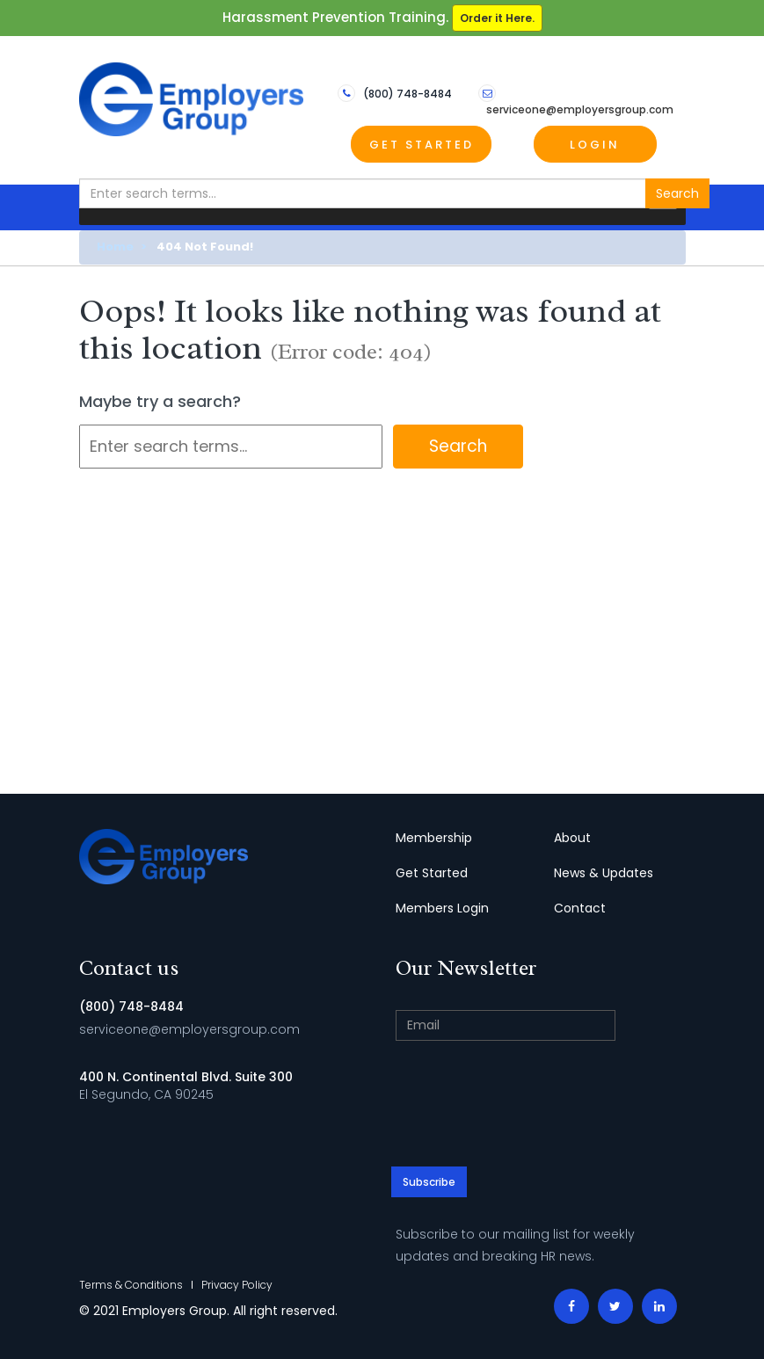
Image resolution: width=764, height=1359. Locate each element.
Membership (434, 838)
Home (115, 246)
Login (595, 144)
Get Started (421, 144)
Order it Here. (497, 18)
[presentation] (540, 1106)
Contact (580, 908)
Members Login (442, 908)
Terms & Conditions (131, 1284)
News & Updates (603, 873)
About (572, 838)
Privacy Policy (237, 1284)
